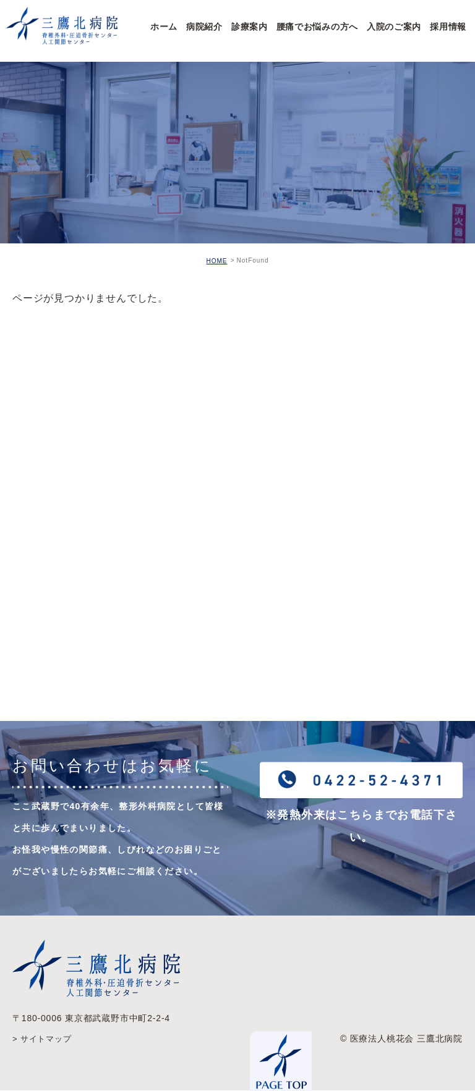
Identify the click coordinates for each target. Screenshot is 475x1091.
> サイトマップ (43, 1039)
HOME (216, 261)
